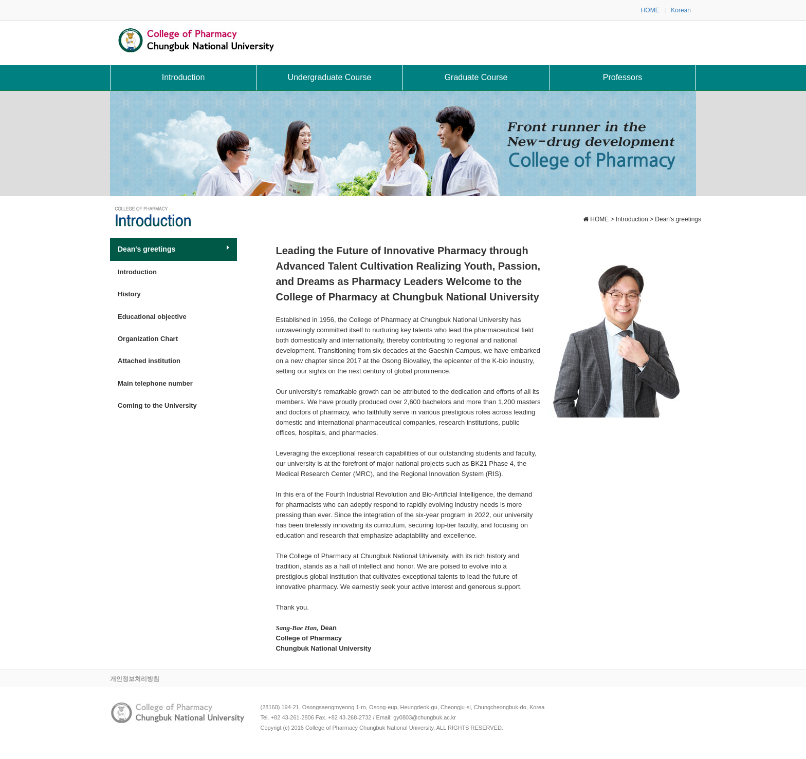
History (129, 294)
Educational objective (152, 316)
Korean (681, 10)
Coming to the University (157, 405)
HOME (650, 10)
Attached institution (149, 361)
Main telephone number (155, 383)
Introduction (137, 272)
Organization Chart (148, 339)
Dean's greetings (173, 248)
